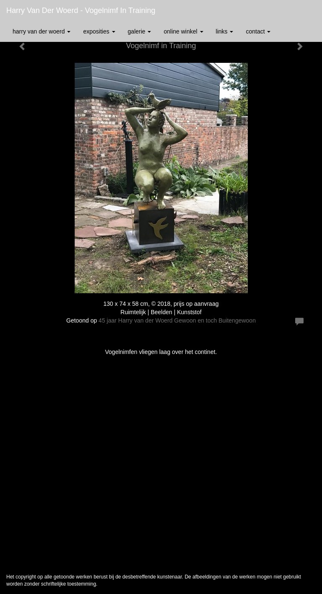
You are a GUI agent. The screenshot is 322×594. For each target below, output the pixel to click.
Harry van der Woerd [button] (41, 31)
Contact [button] (258, 31)
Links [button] (225, 31)
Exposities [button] (99, 31)
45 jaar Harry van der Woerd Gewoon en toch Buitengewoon (177, 320)
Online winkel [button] (183, 31)
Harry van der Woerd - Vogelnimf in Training (80, 10)
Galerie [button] (139, 31)
